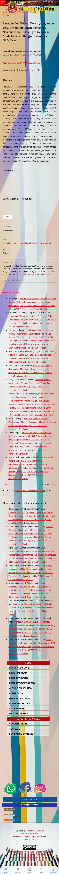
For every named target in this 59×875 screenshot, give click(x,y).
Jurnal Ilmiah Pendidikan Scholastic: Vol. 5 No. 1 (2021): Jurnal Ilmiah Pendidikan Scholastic (30, 632)
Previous (8, 485)
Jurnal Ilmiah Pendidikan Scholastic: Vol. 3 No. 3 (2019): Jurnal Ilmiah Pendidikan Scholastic (29, 540)
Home (5, 9)
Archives (14, 9)
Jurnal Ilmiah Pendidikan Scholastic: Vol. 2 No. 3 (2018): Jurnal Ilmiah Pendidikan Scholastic (31, 519)
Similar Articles (11, 292)
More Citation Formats (14, 280)
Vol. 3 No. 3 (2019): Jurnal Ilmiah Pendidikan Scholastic (25, 12)
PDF (8, 217)
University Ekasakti (21, 836)
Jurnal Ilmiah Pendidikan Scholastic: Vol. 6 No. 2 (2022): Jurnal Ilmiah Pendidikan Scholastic (32, 323)
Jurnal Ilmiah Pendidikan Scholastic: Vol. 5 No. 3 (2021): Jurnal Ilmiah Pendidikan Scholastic (32, 425)
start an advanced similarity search (30, 490)
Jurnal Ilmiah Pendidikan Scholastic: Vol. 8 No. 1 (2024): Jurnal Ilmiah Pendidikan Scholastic (30, 372)
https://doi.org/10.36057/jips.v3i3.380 (24, 63)
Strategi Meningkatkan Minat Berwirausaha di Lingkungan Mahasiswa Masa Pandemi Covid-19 (30, 569)
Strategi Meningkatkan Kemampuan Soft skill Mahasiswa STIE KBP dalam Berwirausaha (31, 643)
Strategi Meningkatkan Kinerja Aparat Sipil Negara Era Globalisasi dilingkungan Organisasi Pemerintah (32, 302)
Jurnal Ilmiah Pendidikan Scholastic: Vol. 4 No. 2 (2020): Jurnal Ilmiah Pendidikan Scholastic (30, 576)
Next (52, 485)
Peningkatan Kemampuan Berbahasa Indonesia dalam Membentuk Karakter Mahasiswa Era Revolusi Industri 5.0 (32, 555)
